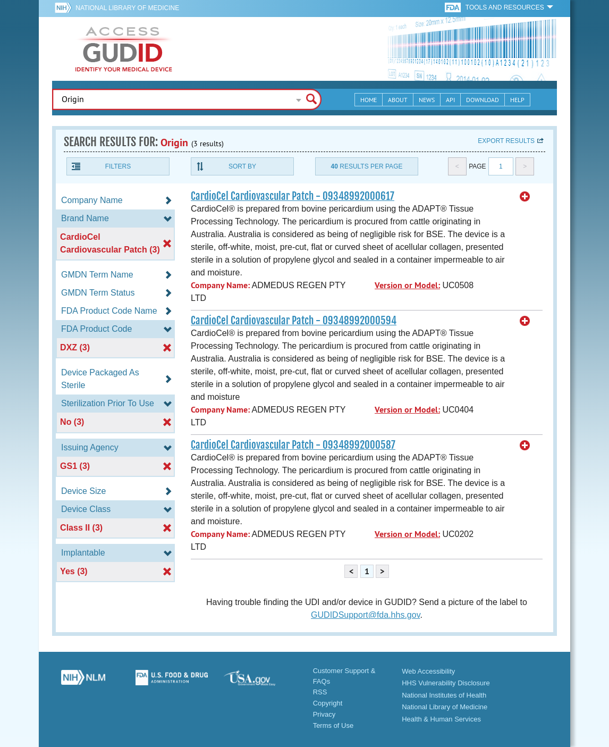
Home (368, 100)
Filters (118, 166)
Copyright (328, 703)
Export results (506, 141)
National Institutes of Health (444, 695)
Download (482, 100)
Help (517, 100)
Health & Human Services (441, 719)
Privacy (324, 714)
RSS (320, 692)
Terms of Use (333, 725)
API (450, 100)
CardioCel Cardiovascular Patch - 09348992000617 (292, 196)
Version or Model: (407, 285)
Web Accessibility (428, 671)
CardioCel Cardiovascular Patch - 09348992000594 (293, 320)
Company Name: (220, 285)
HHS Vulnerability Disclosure (446, 683)
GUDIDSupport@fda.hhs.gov (365, 614)
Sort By (242, 166)
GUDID (124, 49)
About (398, 100)
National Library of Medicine (127, 8)
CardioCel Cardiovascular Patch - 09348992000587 (293, 445)
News (427, 100)
